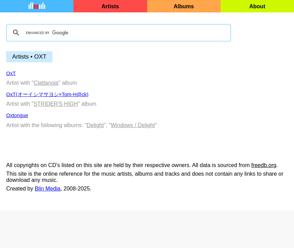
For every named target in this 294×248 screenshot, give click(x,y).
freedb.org (263, 165)
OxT (11, 73)
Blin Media (48, 189)
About (257, 6)
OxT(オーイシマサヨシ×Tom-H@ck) (47, 94)
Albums (184, 6)
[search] (117, 33)
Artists (110, 6)
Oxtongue (17, 115)
